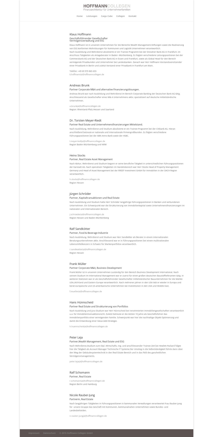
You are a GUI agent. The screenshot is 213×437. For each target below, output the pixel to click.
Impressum (33, 433)
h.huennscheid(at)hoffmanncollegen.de (89, 326)
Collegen (120, 16)
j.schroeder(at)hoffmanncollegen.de (87, 214)
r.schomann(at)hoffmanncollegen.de (87, 380)
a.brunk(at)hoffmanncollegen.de (85, 106)
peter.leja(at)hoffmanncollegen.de (86, 361)
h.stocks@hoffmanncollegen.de (85, 179)
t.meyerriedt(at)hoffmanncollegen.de (87, 141)
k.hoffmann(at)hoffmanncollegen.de (87, 74)
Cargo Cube (107, 16)
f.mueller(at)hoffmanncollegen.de (86, 291)
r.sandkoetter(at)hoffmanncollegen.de (88, 249)
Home (80, 16)
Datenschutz (49, 433)
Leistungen (91, 16)
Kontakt (133, 16)
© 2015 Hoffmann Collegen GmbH (76, 433)
